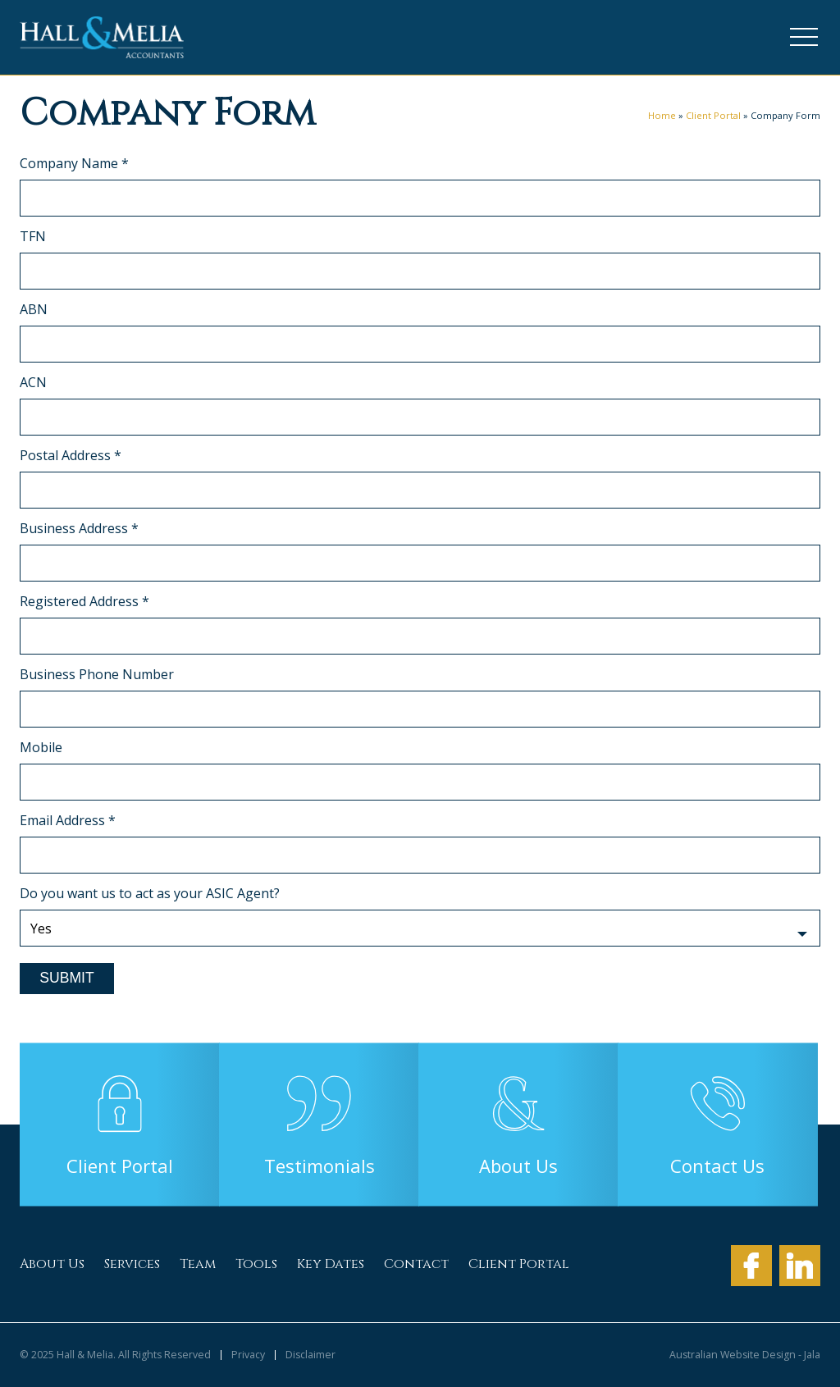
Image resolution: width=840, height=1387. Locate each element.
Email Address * (68, 820)
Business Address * (79, 528)
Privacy (248, 1355)
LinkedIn (799, 1265)
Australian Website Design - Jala (744, 1355)
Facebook (751, 1265)
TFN (33, 236)
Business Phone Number (97, 674)
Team (198, 1264)
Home (662, 115)
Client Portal (713, 115)
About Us (52, 1264)
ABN (34, 309)
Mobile (41, 747)
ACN (33, 382)
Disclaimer (310, 1355)
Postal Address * (70, 455)
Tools (256, 1264)
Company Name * (74, 163)
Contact (416, 1264)
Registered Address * (84, 601)
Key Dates (330, 1264)
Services (132, 1264)
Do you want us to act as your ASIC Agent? (150, 893)
